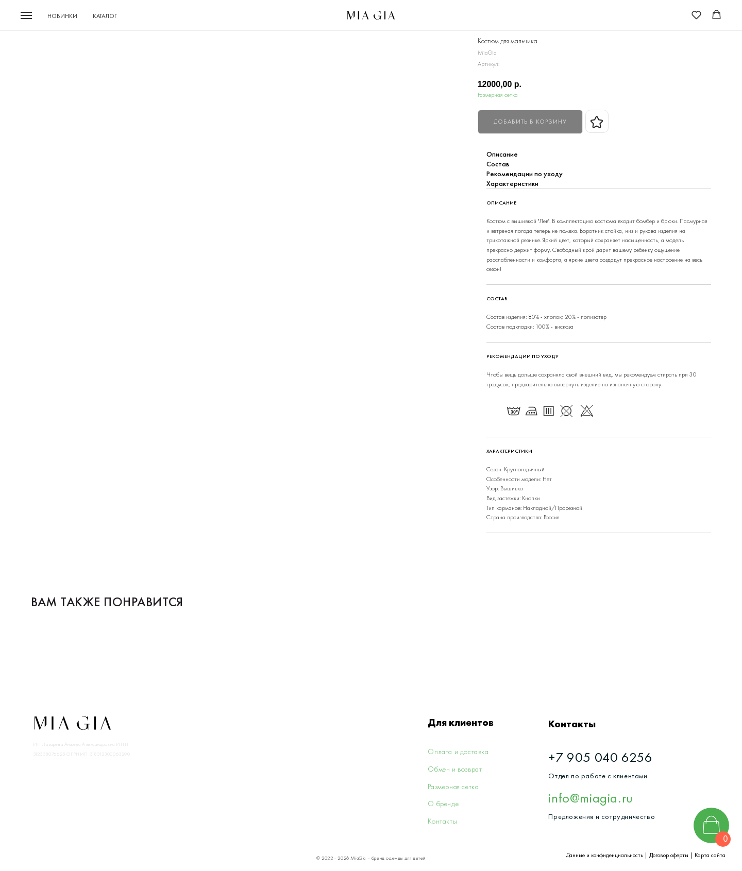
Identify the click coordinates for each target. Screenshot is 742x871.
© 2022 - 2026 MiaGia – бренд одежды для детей (371, 858)
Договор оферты (668, 855)
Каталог (105, 16)
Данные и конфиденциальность (604, 855)
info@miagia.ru (590, 798)
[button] (696, 15)
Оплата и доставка (458, 751)
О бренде (443, 803)
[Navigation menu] (26, 15)
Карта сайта (710, 855)
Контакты (442, 821)
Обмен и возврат (455, 769)
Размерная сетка (498, 95)
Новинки (62, 16)
